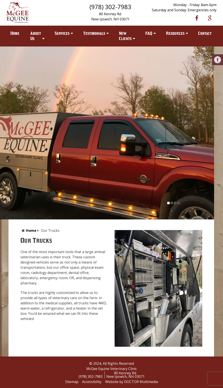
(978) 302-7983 (110, 7)
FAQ (148, 33)
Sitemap (71, 381)
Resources (175, 33)
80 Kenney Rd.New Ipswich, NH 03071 (125, 375)
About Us (35, 36)
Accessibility (91, 381)
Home (14, 33)
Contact (204, 33)
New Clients (125, 36)
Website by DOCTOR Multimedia (131, 381)
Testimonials (94, 33)
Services (62, 33)
